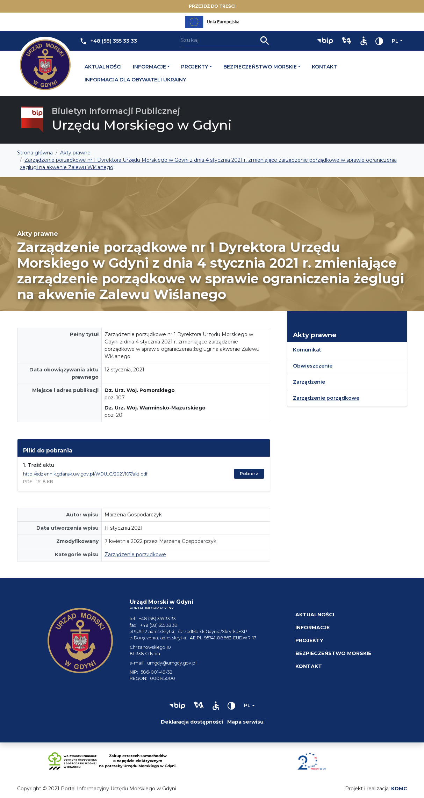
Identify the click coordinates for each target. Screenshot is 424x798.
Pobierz (249, 473)
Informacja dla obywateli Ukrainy (135, 80)
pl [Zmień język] (395, 41)
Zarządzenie (309, 382)
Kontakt (324, 67)
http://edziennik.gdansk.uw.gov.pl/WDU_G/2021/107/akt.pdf (85, 474)
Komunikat (307, 350)
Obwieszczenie (312, 366)
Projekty (194, 67)
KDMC (399, 788)
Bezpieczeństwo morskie (260, 67)
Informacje (149, 67)
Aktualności (103, 67)
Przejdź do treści (212, 6)
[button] (325, 41)
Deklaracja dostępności (192, 722)
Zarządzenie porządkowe (135, 554)
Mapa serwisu (245, 722)
